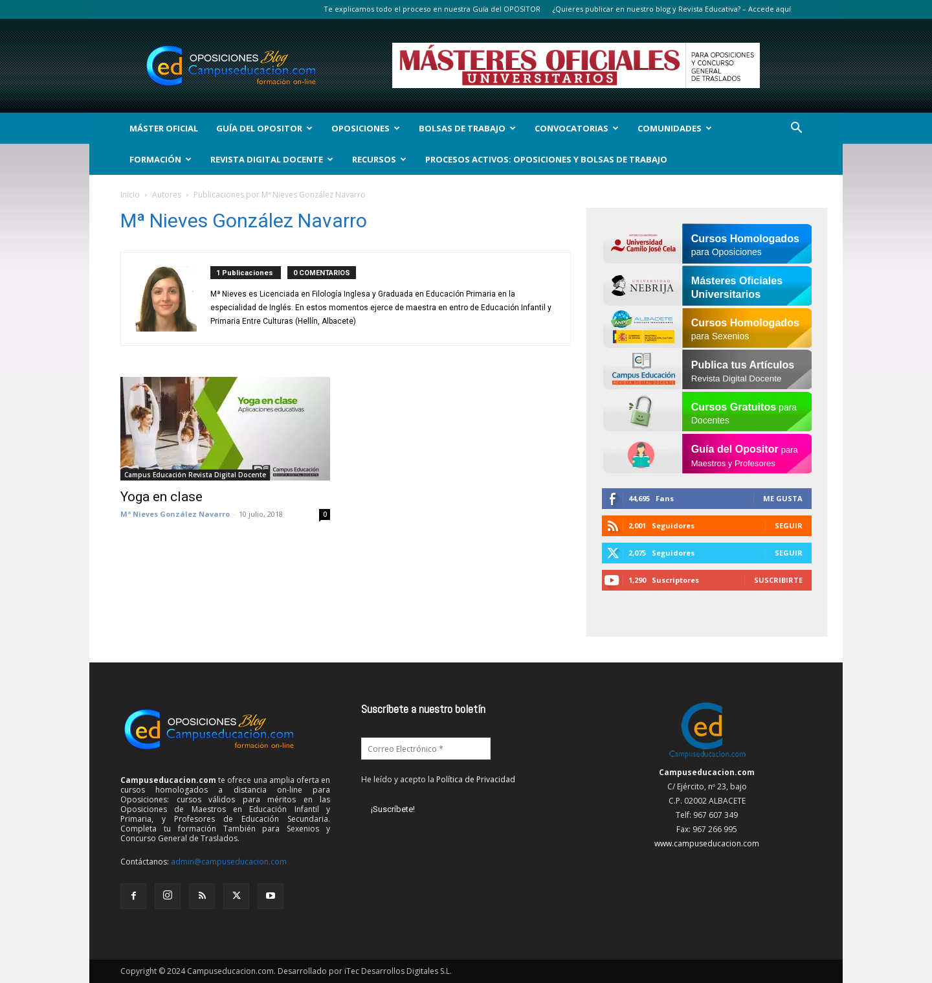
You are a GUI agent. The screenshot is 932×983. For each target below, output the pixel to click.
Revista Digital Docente (271, 159)
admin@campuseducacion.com (229, 861)
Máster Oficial (163, 128)
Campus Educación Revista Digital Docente (195, 474)
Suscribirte (778, 580)
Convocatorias (577, 128)
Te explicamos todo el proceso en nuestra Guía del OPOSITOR (432, 9)
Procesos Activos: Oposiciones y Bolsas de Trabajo (546, 159)
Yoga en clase (161, 496)
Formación (160, 159)
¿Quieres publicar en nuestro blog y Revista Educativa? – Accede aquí (672, 9)
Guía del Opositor (264, 128)
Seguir (789, 525)
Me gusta (783, 498)
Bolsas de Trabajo (467, 128)
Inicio (130, 194)
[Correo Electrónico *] (426, 749)
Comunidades (675, 128)
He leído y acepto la (438, 779)
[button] (796, 129)
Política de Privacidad (475, 779)
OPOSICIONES (365, 128)
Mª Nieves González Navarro (175, 514)
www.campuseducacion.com (706, 843)
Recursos (379, 159)
